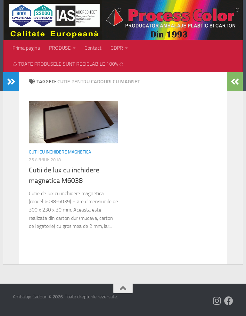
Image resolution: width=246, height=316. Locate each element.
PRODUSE (60, 48)
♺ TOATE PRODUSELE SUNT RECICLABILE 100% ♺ (68, 64)
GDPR (117, 48)
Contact (93, 48)
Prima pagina (26, 48)
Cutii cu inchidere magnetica (60, 152)
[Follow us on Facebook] (228, 300)
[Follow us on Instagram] (217, 300)
